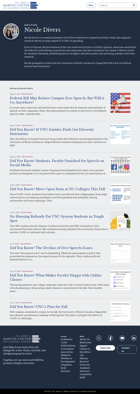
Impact (83, 345)
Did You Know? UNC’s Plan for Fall (39, 307)
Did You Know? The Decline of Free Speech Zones (51, 248)
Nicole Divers (27, 94)
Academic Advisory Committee (86, 371)
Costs (64, 342)
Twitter (99, 338)
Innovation (67, 352)
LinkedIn (134, 338)
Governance (67, 349)
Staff (82, 377)
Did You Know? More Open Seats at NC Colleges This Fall (57, 189)
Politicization (68, 345)
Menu (91, 5)
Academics (66, 339)
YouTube (122, 338)
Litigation (66, 365)
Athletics (66, 355)
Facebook (110, 338)
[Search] (134, 5)
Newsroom (85, 342)
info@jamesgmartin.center (17, 353)
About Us (85, 339)
